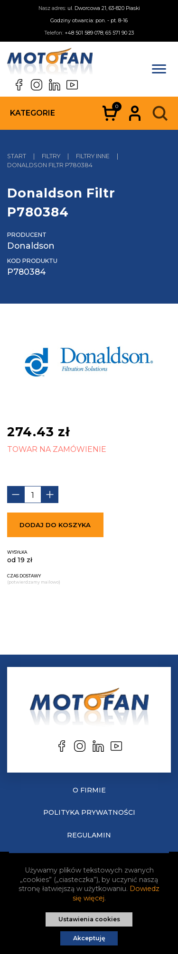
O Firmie (89, 790)
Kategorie (32, 112)
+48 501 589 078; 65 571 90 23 (99, 33)
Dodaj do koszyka (55, 525)
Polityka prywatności (89, 812)
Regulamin (89, 835)
